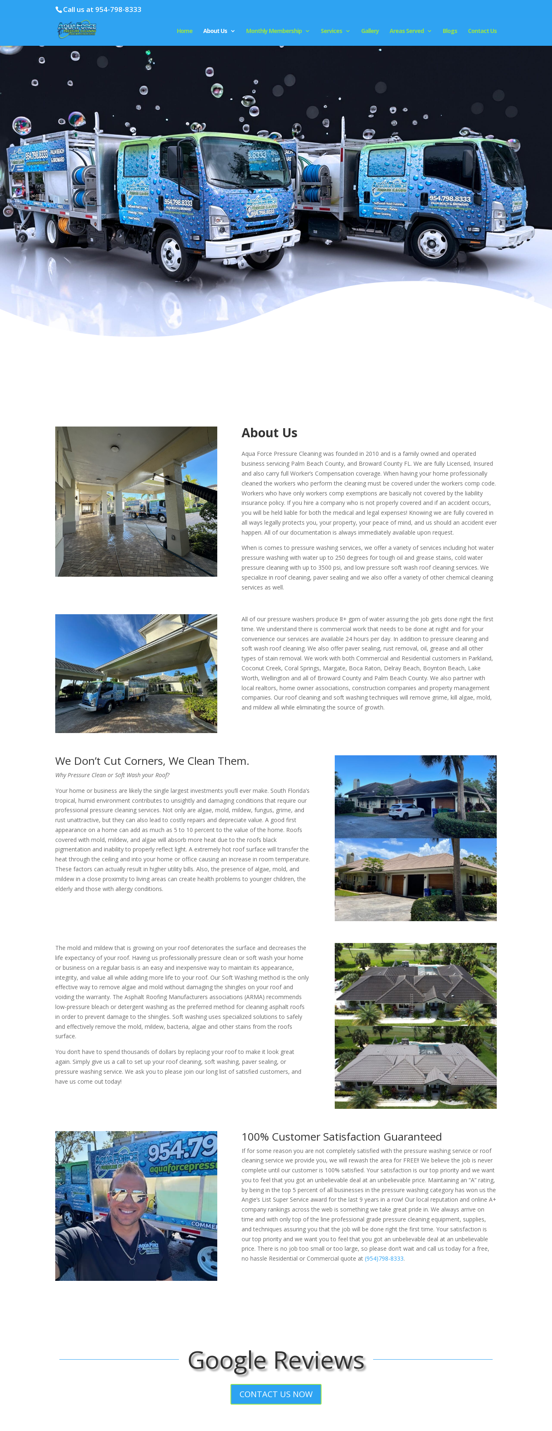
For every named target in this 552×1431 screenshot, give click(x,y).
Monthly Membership (274, 31)
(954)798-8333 (384, 1258)
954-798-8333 (118, 9)
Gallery (370, 31)
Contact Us (482, 31)
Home (185, 31)
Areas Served (407, 31)
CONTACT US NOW (276, 1394)
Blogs (450, 31)
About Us (215, 31)
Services (331, 31)
